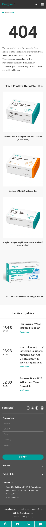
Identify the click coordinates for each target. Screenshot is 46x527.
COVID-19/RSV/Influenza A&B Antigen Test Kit (22, 297)
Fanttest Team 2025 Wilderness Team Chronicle (31, 382)
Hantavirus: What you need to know (30, 325)
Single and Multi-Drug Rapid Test (23, 191)
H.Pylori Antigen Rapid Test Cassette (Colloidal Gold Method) (23, 243)
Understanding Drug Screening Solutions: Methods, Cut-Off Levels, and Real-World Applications (32, 354)
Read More (24, 332)
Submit (23, 457)
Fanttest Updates (23, 313)
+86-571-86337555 (13, 497)
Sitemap (16, 517)
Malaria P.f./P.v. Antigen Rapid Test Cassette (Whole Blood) (23, 138)
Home (7, 12)
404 (13, 12)
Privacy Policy (27, 517)
